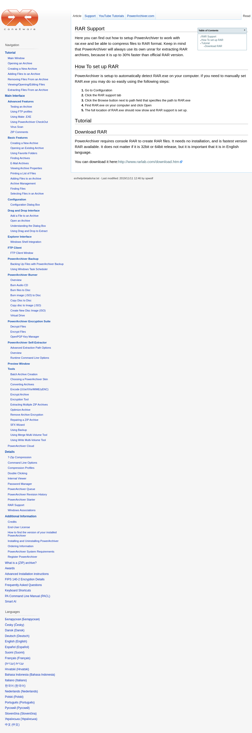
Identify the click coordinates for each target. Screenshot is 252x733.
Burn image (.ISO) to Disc (25, 295)
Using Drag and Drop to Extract (28, 230)
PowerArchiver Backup (23, 258)
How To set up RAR (212, 40)
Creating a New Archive (22, 68)
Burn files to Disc (20, 290)
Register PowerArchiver (22, 556)
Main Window (16, 58)
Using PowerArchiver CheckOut (29, 121)
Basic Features (18, 137)
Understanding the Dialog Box (28, 225)
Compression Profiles (21, 467)
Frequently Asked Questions (23, 585)
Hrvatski (22, 669)
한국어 (20, 685)
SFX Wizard (17, 424)
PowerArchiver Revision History (27, 494)
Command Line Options (22, 462)
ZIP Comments (19, 131)
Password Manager (20, 483)
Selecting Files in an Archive (27, 193)
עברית (10, 663)
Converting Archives (22, 384)
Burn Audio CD (19, 285)
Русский (23, 708)
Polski (18, 697)
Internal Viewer (17, 478)
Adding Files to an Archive (24, 73)
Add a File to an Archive (24, 215)
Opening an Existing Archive (27, 148)
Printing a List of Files (23, 173)
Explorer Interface (20, 236)
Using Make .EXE (20, 116)
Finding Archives (20, 158)
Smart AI (10, 601)
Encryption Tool (19, 399)
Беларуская (31, 619)
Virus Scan (16, 126)
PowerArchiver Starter (21, 499)
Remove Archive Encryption (26, 414)
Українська (28, 719)
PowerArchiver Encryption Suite (29, 321)
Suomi (19, 652)
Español (22, 647)
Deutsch (22, 636)
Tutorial (205, 43)
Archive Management (22, 183)
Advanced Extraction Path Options (30, 347)
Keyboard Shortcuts (18, 590)
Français (23, 658)
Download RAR (213, 46)
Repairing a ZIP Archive (24, 419)
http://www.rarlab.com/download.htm (148, 162)
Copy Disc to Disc (20, 300)
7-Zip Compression (19, 457)
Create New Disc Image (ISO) (28, 310)
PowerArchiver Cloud (21, 445)
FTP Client (14, 247)
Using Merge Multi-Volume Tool (28, 434)
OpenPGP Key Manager (24, 336)
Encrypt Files (18, 331)
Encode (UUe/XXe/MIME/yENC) (29, 389)
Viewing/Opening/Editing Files (26, 84)
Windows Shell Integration (25, 241)
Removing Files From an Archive (28, 79)
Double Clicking (17, 473)
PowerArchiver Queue (21, 489)
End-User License (19, 527)
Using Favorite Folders (23, 153)
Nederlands (29, 691)
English (21, 641)
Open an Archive (20, 220)
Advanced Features (20, 101)
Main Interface (15, 96)
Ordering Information (20, 546)
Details (10, 452)
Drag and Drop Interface (24, 210)
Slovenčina (28, 713)
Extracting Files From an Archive (28, 89)
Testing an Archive (21, 106)
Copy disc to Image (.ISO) (25, 305)
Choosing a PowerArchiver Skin (29, 379)
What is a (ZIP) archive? (21, 563)
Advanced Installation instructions (27, 574)
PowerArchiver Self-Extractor (27, 342)
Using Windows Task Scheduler (28, 269)
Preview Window (19, 363)
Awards (10, 568)
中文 (15, 724)
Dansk (19, 630)
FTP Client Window (21, 252)
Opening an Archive (20, 63)
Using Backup (18, 429)
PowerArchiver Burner (22, 274)
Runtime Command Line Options (29, 357)
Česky (19, 625)
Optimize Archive (20, 409)
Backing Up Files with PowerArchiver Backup (36, 263)
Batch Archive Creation (23, 374)
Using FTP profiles (21, 111)
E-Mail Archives (19, 163)
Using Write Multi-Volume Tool (28, 440)
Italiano (21, 680)
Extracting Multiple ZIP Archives (29, 404)
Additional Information (20, 516)
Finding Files (17, 188)
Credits (12, 521)
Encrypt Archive (19, 394)
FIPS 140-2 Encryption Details (25, 579)
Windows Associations (21, 510)
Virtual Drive (17, 315)
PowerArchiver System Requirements (31, 551)
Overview (15, 279)
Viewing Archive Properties (26, 168)
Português (27, 702)
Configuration (17, 199)
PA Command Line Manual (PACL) (27, 596)
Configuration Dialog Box (25, 204)
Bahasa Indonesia (42, 674)
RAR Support (208, 36)
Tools (11, 368)
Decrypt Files (18, 326)
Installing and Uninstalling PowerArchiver (33, 540)
